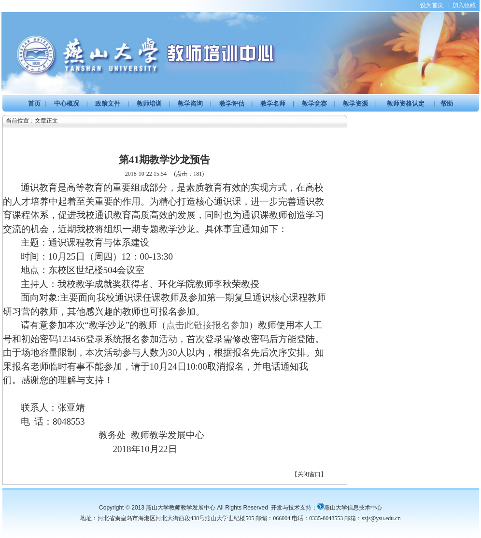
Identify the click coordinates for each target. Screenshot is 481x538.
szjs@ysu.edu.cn (381, 518)
